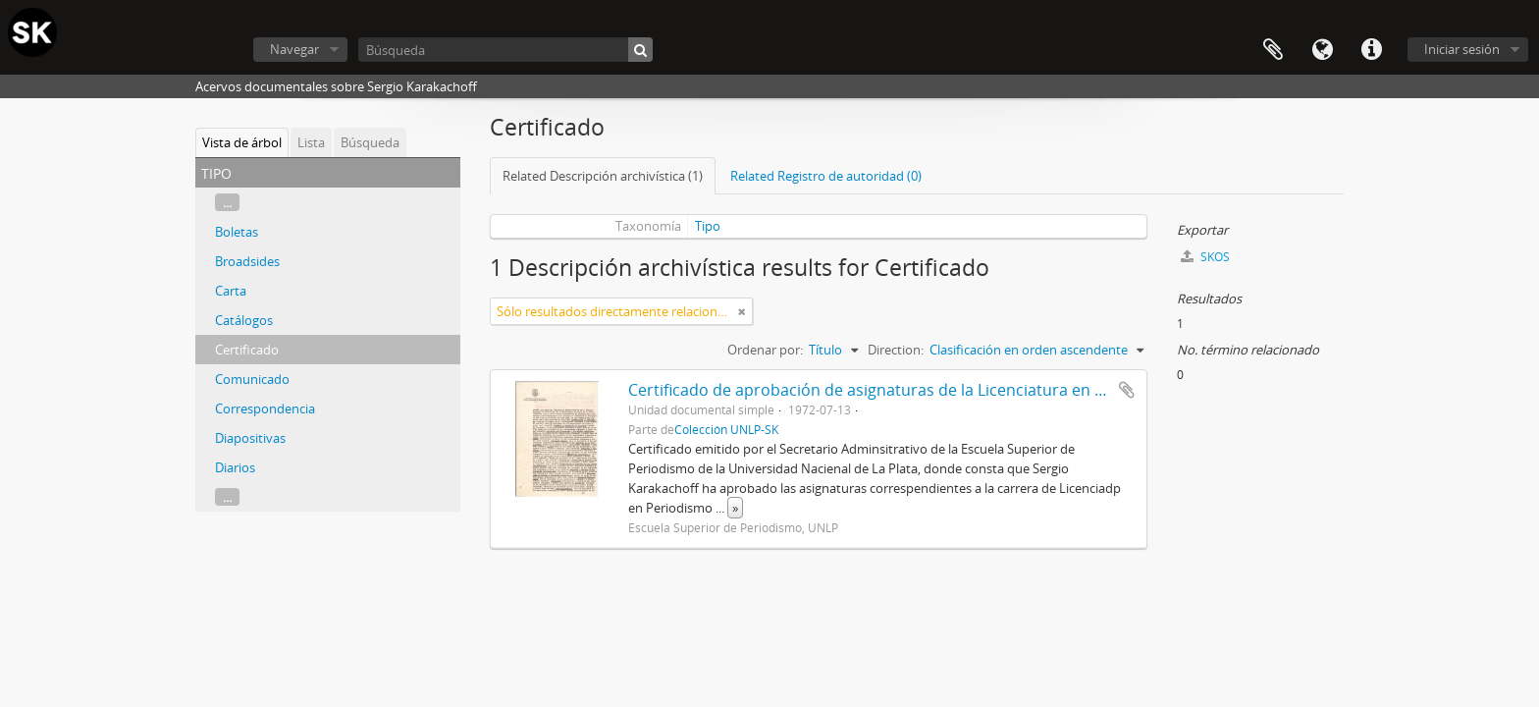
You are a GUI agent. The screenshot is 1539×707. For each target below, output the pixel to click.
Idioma (1322, 50)
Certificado (247, 349)
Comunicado (252, 379)
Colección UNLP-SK (726, 429)
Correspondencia (265, 408)
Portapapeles (1273, 50)
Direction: (896, 349)
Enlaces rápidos (1371, 50)
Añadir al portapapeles (1127, 390)
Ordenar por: (765, 349)
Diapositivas (250, 438)
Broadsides (247, 261)
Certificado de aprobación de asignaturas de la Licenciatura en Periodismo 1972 (923, 390)
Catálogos (244, 320)
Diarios (235, 467)
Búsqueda (370, 142)
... (227, 202)
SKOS (1205, 256)
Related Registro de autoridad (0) (826, 176)
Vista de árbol (242, 142)
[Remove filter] (742, 311)
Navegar (294, 49)
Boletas (236, 232)
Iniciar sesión (1462, 49)
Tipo (707, 226)
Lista (311, 142)
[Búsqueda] (505, 49)
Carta (230, 290)
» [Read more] (735, 508)
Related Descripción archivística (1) (603, 176)
